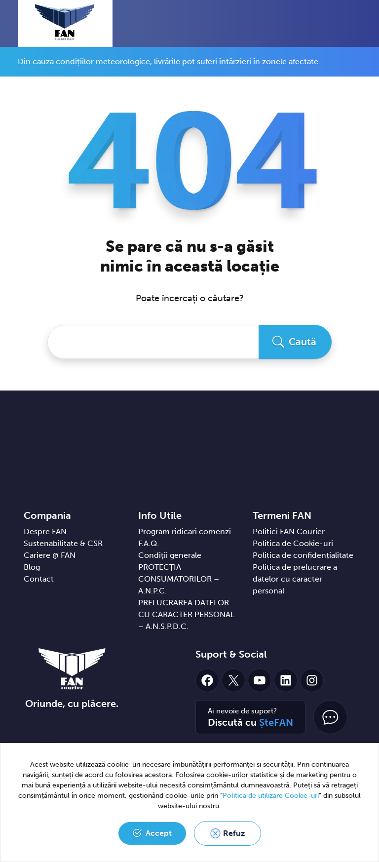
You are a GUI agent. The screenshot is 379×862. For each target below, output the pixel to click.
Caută (302, 342)
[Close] (358, 57)
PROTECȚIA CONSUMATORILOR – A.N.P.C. (178, 578)
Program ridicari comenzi (184, 531)
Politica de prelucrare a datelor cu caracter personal (295, 578)
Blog (32, 567)
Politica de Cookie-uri (293, 543)
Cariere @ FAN (50, 555)
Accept (159, 833)
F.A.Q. (148, 543)
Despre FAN (45, 531)
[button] (341, 23)
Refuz (234, 833)
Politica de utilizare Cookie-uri (271, 795)
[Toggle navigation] (358, 24)
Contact (39, 579)
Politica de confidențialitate (303, 555)
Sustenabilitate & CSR (63, 543)
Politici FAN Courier (289, 531)
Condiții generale (169, 555)
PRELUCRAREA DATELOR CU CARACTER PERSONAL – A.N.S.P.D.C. (186, 614)
